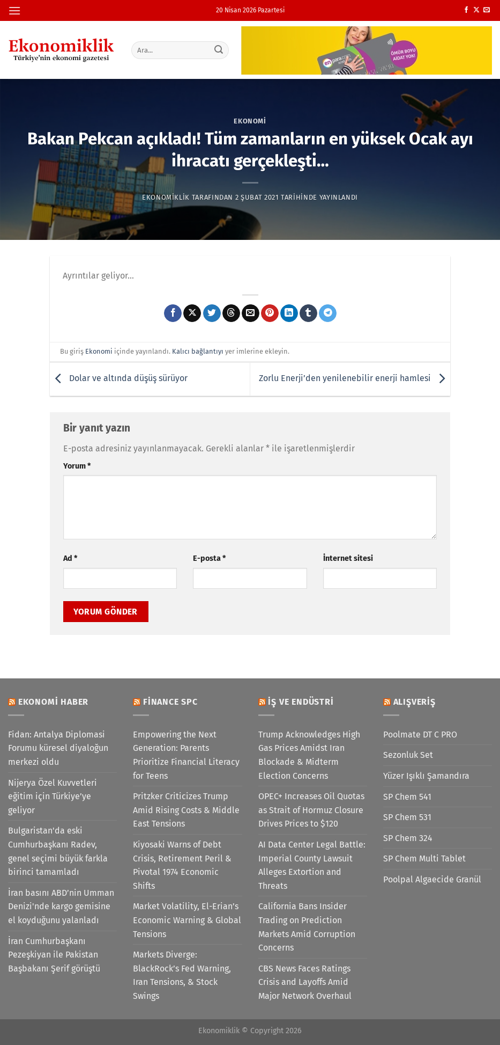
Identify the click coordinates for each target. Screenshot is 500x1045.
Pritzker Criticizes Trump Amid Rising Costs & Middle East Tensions (186, 810)
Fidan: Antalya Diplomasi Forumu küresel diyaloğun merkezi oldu (58, 748)
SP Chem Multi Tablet (424, 858)
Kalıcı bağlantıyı (197, 351)
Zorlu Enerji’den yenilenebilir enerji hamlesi (354, 379)
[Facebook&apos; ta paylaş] (173, 313)
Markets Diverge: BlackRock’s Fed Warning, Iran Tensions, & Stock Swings (182, 975)
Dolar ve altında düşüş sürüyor (119, 379)
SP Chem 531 (407, 817)
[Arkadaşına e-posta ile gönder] (250, 313)
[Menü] (14, 10)
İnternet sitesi (348, 558)
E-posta (209, 558)
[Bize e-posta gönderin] (486, 10)
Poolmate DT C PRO (420, 734)
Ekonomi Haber (53, 702)
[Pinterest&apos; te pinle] (270, 313)
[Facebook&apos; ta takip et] (466, 10)
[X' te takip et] (476, 10)
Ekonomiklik (166, 197)
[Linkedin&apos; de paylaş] (289, 313)
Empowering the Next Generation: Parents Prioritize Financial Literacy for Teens (186, 755)
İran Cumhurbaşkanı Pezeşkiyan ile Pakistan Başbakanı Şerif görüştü (54, 955)
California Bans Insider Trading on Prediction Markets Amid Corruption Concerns (306, 927)
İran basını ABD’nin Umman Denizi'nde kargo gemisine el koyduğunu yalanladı (61, 906)
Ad (70, 558)
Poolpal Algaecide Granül (432, 879)
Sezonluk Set (408, 755)
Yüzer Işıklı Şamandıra (426, 776)
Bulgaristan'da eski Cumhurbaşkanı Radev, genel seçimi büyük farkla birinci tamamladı (58, 851)
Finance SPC (170, 702)
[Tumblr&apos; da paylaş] (308, 313)
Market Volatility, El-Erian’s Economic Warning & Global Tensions (187, 920)
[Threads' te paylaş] (231, 313)
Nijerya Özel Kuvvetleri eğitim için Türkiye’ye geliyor (52, 796)
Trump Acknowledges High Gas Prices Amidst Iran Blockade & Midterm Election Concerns (309, 755)
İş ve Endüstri (300, 702)
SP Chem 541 (407, 797)
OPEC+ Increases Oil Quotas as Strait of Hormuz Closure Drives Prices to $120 (311, 810)
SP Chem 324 (407, 838)
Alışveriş (414, 702)
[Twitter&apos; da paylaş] (212, 313)
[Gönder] (219, 50)
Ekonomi (250, 121)
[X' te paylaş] (192, 313)
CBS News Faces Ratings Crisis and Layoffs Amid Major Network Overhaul (305, 982)
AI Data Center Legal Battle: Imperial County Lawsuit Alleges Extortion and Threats (311, 865)
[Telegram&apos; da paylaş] (328, 313)
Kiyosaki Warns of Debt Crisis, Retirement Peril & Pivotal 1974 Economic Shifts (182, 865)
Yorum (77, 466)
